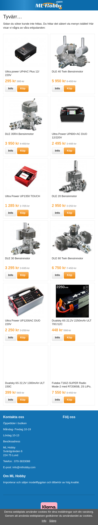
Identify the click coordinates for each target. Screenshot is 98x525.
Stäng (52, 520)
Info (10, 88)
